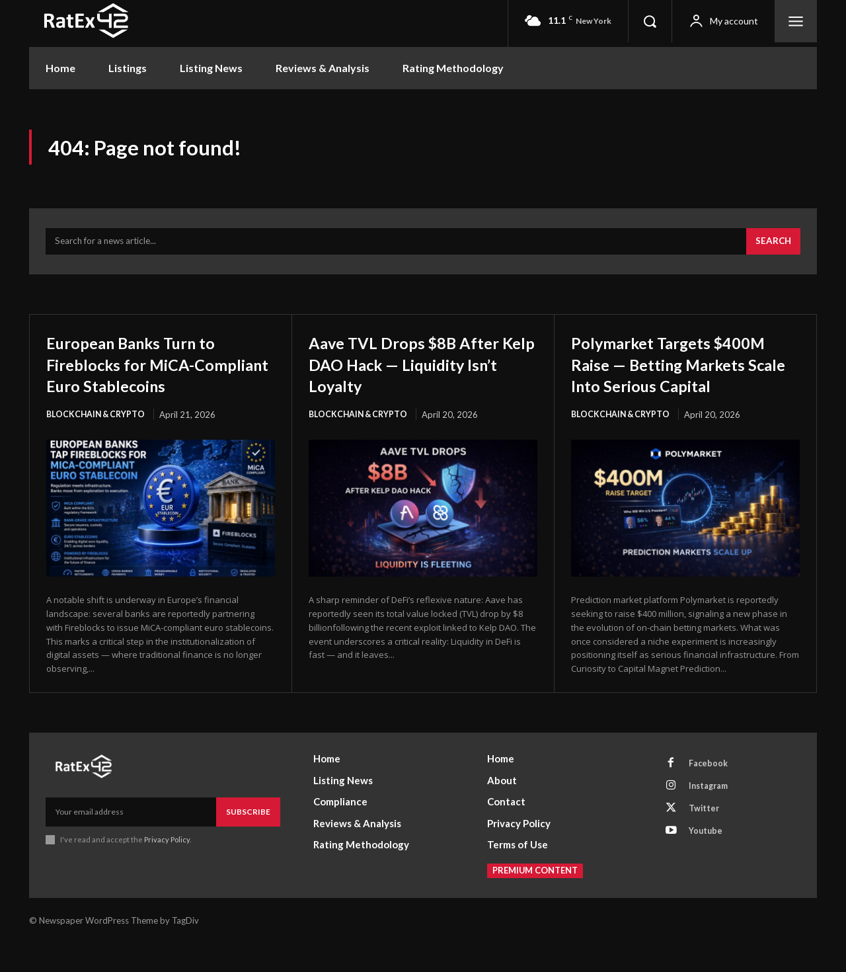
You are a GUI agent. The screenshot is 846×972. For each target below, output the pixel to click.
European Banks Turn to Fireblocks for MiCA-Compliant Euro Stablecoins (146, 380)
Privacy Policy (167, 867)
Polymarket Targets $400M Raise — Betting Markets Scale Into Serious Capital (685, 369)
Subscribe (248, 839)
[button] (650, 21)
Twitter (706, 841)
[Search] (772, 247)
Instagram (712, 816)
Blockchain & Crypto (97, 441)
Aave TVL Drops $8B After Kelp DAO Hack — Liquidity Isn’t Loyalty (421, 369)
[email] (131, 839)
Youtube (708, 865)
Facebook (710, 792)
